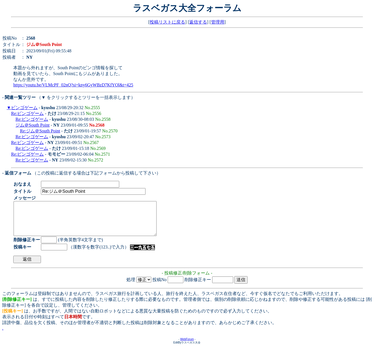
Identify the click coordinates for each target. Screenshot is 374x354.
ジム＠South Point (32, 125)
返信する (198, 22)
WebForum (187, 345)
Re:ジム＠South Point (40, 131)
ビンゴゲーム (24, 107)
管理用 (217, 22)
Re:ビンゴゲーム (27, 113)
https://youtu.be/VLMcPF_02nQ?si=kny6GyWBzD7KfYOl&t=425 (73, 85)
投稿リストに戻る (167, 22)
